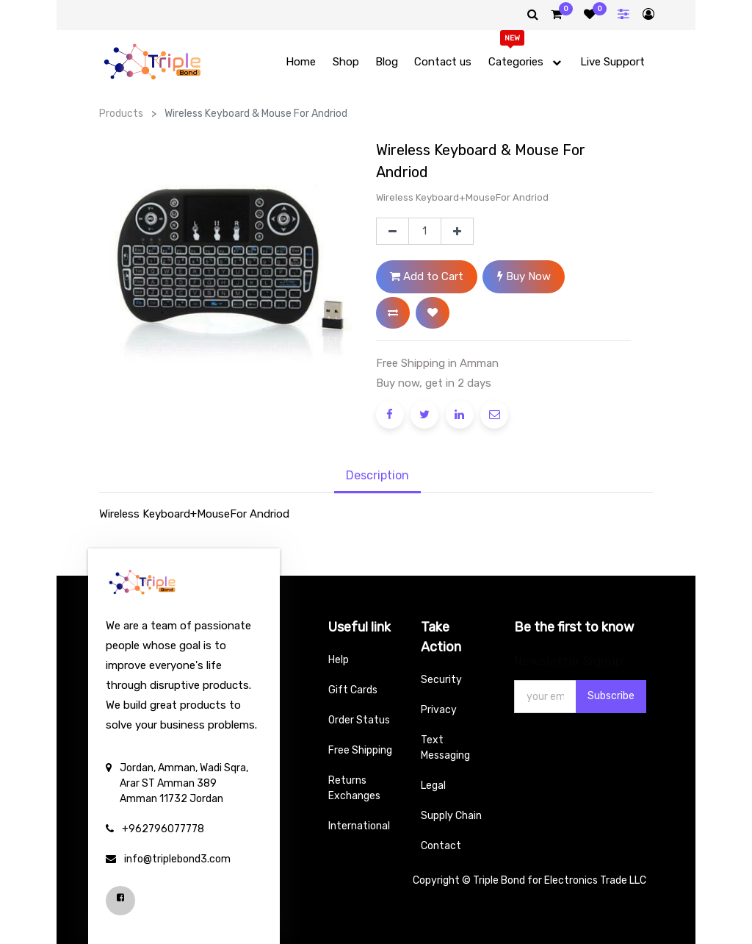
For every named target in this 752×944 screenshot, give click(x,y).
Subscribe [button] (611, 696)
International (359, 826)
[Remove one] (392, 232)
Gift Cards (352, 690)
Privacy (439, 710)
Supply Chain (451, 815)
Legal (433, 785)
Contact (441, 846)
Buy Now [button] (524, 276)
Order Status (359, 720)
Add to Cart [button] (426, 276)
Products (121, 113)
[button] (393, 313)
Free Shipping (360, 750)
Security (441, 679)
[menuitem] (301, 62)
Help (338, 660)
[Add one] (457, 232)
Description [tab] (377, 475)
